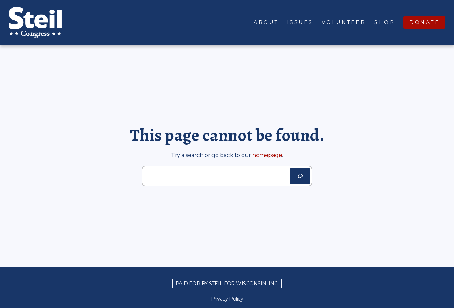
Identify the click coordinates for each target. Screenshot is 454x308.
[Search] (300, 176)
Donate (424, 22)
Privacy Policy (227, 299)
